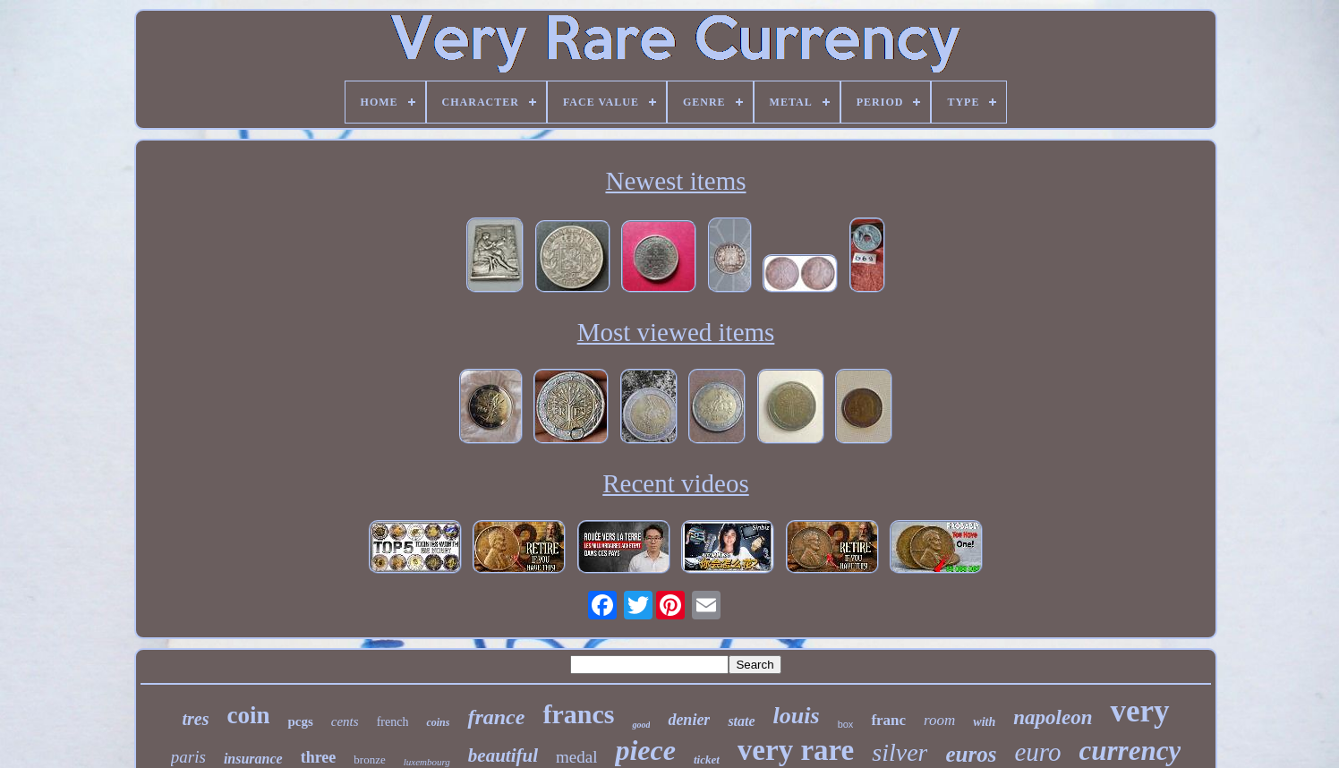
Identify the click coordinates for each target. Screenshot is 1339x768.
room (939, 720)
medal (576, 756)
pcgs (299, 721)
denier (689, 720)
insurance (253, 758)
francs (578, 714)
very (1139, 711)
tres (195, 719)
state (741, 721)
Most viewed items (676, 332)
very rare (796, 750)
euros (970, 754)
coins (437, 722)
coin (247, 715)
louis (796, 716)
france (496, 717)
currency (1130, 750)
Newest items (675, 180)
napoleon (1052, 717)
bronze (369, 759)
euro (1037, 752)
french (393, 722)
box (846, 724)
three (319, 757)
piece (645, 750)
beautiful (503, 755)
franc (888, 720)
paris (188, 756)
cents (345, 721)
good (641, 725)
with (984, 722)
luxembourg (427, 761)
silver (899, 752)
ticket (707, 759)
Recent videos (675, 483)
